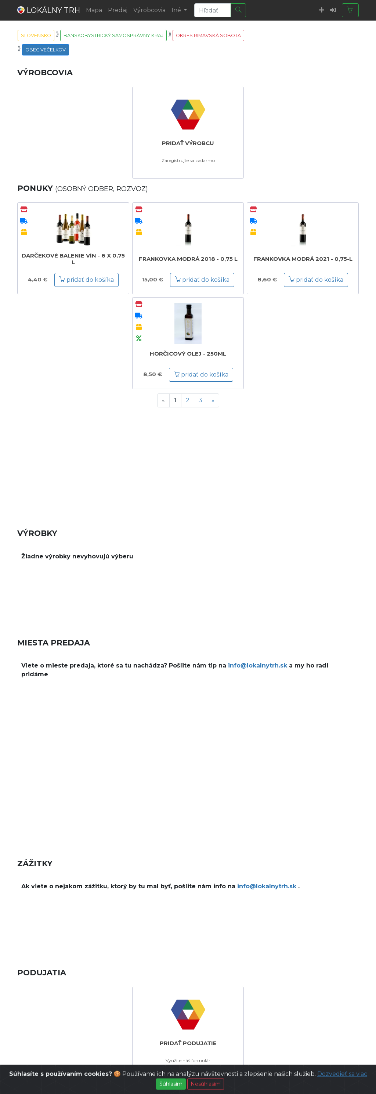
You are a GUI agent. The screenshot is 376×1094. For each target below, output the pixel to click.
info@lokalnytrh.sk (257, 665)
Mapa (94, 10)
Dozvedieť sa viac (342, 1082)
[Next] (213, 400)
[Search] (212, 10)
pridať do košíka (86, 279)
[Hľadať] (238, 10)
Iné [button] (176, 10)
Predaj (117, 10)
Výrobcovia (149, 10)
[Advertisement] (188, 464)
